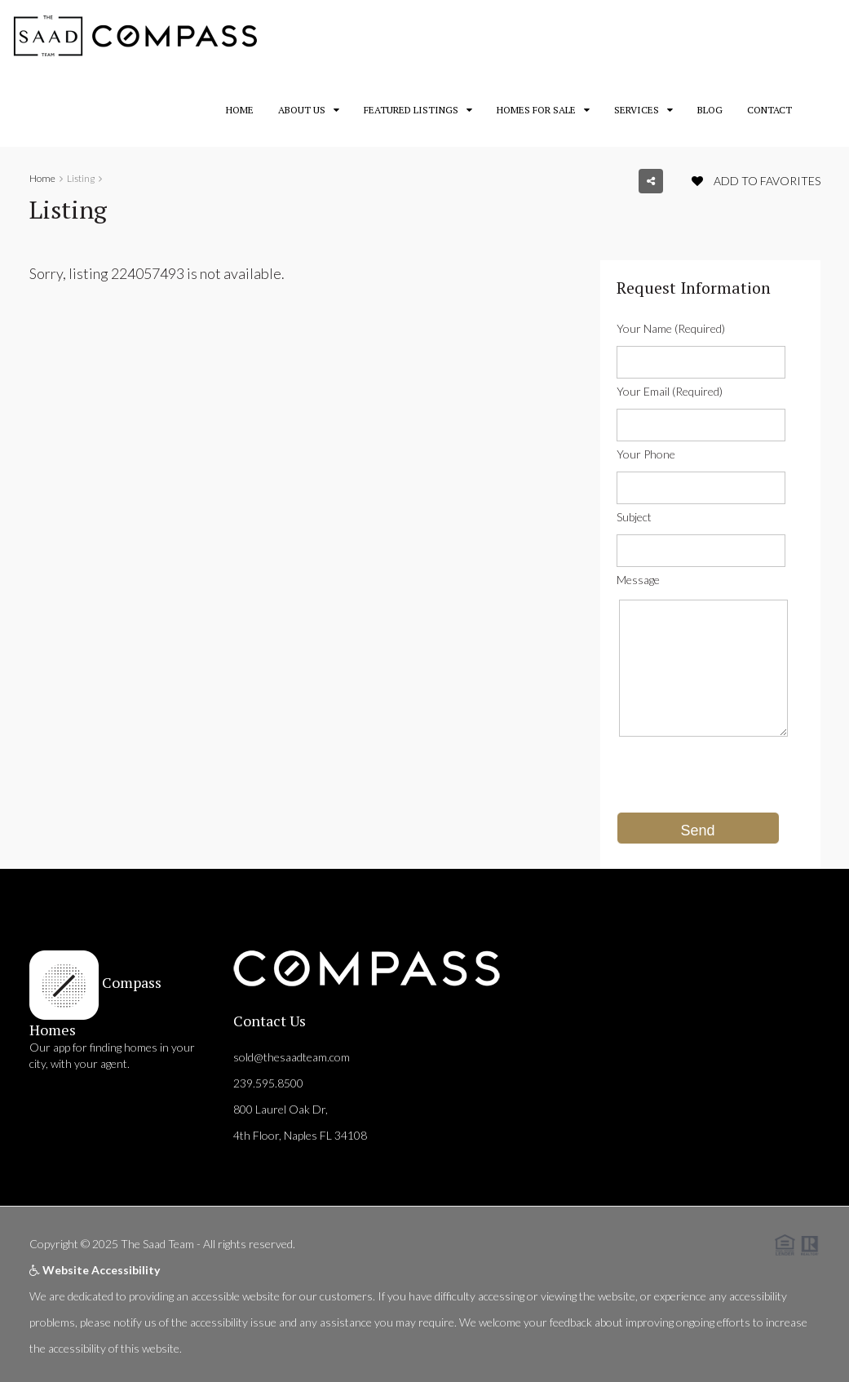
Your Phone (646, 454)
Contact (769, 110)
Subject (634, 517)
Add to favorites (756, 181)
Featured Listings (411, 110)
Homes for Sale (536, 110)
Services (636, 110)
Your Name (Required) (671, 328)
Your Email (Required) (670, 391)
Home (240, 110)
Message (638, 580)
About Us (301, 110)
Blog (710, 110)
